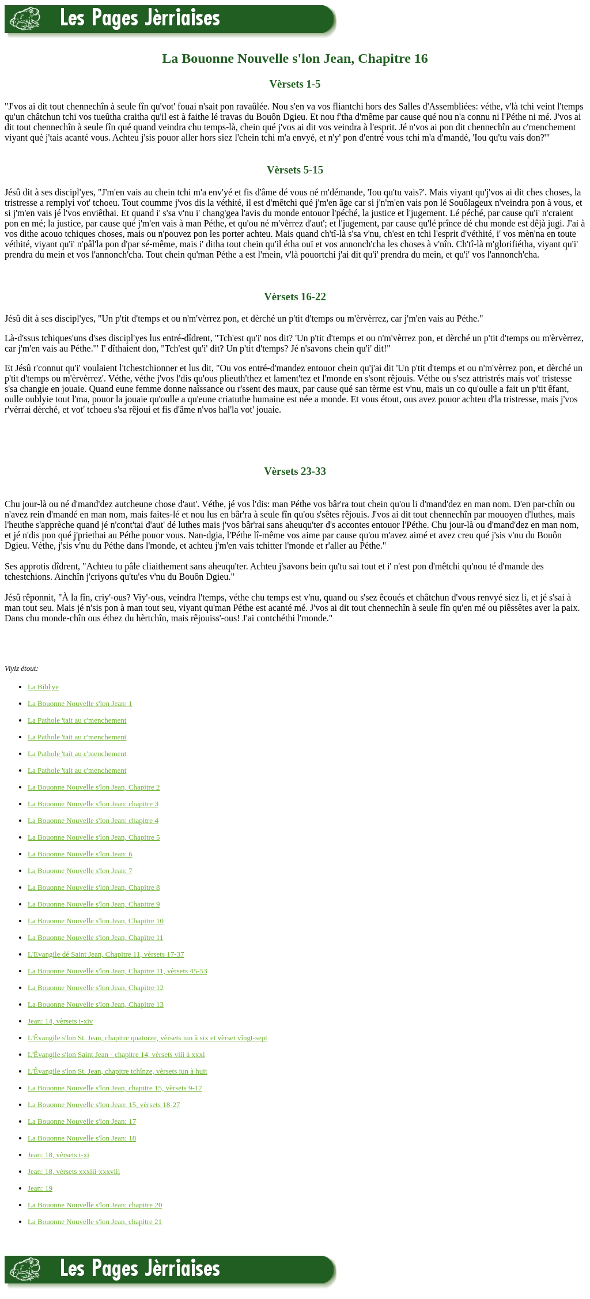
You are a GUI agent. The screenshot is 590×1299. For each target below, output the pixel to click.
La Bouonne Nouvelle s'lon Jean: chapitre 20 (95, 1204)
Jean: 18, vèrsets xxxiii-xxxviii (74, 1171)
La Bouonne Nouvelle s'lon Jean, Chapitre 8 (94, 887)
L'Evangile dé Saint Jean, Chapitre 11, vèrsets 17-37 (106, 954)
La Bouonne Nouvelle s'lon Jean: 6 (80, 853)
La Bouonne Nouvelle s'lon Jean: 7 (80, 870)
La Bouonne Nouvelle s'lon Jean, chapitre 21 (95, 1221)
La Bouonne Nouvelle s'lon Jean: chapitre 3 (93, 803)
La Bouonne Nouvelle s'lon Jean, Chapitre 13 (96, 1004)
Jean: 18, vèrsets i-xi (58, 1154)
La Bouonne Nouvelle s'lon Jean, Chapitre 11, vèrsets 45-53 (117, 970)
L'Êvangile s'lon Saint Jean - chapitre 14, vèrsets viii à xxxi (116, 1054)
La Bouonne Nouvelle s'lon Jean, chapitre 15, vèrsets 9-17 (115, 1087)
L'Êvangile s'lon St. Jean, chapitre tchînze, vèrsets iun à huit (117, 1071)
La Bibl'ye (43, 686)
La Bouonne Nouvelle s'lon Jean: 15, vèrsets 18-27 (104, 1104)
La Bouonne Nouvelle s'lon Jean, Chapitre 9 (94, 904)
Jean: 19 (40, 1188)
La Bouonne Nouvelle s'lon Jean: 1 (80, 703)
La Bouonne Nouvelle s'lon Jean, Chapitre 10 (96, 920)
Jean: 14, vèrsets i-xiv (60, 1021)
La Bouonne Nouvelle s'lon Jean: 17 (82, 1121)
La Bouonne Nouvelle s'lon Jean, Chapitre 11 (95, 937)
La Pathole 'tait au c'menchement (77, 720)
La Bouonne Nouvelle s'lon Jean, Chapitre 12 (96, 987)
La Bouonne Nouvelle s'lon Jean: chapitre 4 (93, 820)
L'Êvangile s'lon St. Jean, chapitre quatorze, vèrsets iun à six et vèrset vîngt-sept (147, 1037)
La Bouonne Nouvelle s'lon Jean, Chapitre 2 (94, 787)
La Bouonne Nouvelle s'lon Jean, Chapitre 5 (94, 837)
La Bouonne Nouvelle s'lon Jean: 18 (82, 1138)
